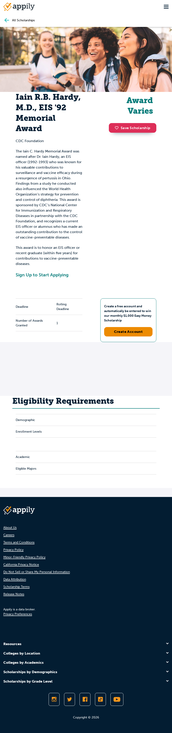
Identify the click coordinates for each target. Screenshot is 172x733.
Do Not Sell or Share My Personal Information (36, 572)
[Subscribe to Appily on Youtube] (116, 699)
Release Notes (13, 594)
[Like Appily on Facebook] (85, 699)
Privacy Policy (13, 550)
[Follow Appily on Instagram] (54, 699)
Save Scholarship (132, 128)
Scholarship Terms (16, 587)
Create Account (128, 332)
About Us (10, 527)
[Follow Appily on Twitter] (69, 699)
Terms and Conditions (18, 542)
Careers (8, 535)
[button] (118, 128)
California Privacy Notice (21, 564)
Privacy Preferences (17, 614)
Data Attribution (14, 579)
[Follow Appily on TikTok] (100, 699)
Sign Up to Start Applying (42, 275)
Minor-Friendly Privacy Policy (24, 557)
